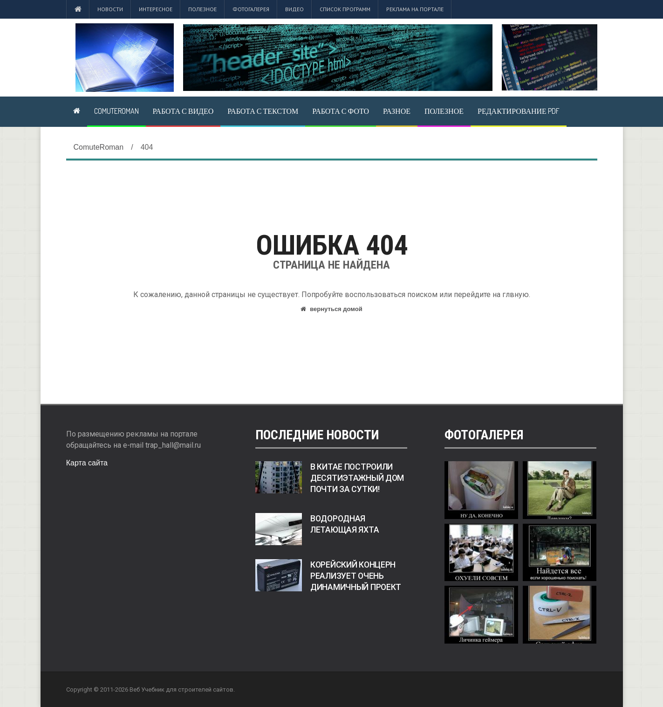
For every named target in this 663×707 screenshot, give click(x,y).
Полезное (202, 9)
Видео (294, 9)
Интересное (155, 9)
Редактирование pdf (519, 111)
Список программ (345, 9)
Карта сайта (87, 463)
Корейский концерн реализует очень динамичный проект (355, 576)
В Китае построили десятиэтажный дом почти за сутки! (357, 478)
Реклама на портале (415, 9)
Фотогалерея (250, 9)
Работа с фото (340, 111)
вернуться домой (331, 309)
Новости (110, 9)
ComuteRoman (116, 111)
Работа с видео (183, 111)
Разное (396, 111)
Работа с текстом (262, 111)
